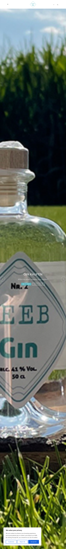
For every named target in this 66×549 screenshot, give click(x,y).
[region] (22, 536)
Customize (11, 542)
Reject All (22, 542)
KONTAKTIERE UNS (38, 284)
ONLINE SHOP (26, 284)
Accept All (33, 542)
